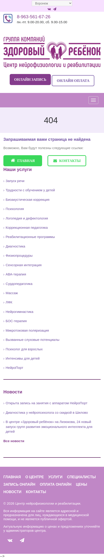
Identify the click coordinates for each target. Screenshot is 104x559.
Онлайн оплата (73, 80)
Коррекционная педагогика (27, 227)
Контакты (67, 160)
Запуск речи (15, 181)
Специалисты (81, 477)
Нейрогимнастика (19, 312)
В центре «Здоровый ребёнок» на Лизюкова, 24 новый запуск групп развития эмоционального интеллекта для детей (49, 426)
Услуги (55, 477)
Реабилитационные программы (30, 237)
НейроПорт (14, 368)
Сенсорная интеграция (24, 265)
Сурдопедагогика (19, 284)
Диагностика (15, 246)
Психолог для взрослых (24, 349)
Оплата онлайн (56, 484)
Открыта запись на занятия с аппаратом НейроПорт (46, 403)
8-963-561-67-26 (33, 16)
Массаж (12, 293)
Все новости (13, 441)
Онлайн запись (30, 79)
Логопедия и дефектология (27, 218)
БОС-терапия (16, 321)
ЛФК (9, 302)
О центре (34, 477)
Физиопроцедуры (19, 255)
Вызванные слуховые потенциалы (32, 340)
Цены (81, 484)
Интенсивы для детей (23, 358)
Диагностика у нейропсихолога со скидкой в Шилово (47, 412)
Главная (23, 160)
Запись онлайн (19, 484)
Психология (15, 209)
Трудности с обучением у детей (30, 190)
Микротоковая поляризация (27, 330)
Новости (12, 492)
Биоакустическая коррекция (28, 199)
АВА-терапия (16, 274)
